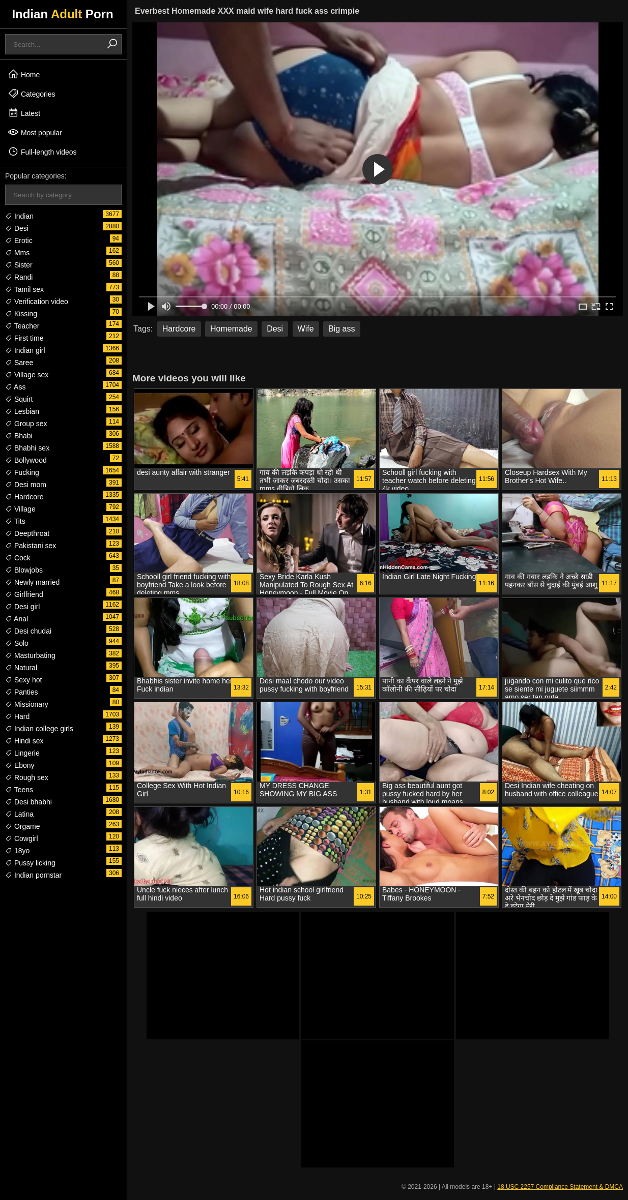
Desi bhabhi (28, 802)
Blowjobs (24, 570)
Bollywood (26, 460)
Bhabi (19, 436)
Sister (19, 265)
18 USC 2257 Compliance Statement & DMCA (560, 1186)
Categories (31, 93)
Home (24, 74)
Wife (306, 328)
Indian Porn (62, 14)
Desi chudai (28, 631)
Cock (18, 558)
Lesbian (22, 411)
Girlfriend (24, 594)
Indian (19, 216)
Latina (19, 814)
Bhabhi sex (27, 448)
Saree (19, 362)
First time (24, 338)
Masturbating (30, 655)
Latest (24, 112)
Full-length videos (42, 151)
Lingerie (22, 753)
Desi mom (25, 485)
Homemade (231, 328)
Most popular (35, 132)
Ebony (20, 765)
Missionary (26, 704)
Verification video (36, 301)
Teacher (22, 326)
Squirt (19, 399)
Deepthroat (27, 533)
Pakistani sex (30, 546)
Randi (19, 277)
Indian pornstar (33, 875)
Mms (17, 253)
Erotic (19, 240)
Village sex (26, 375)
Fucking (22, 472)
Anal (16, 619)
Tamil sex (24, 289)
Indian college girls (39, 729)
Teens (19, 790)
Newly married (32, 582)
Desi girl (22, 607)
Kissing (21, 314)
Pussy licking (30, 863)
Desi (16, 228)
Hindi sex (24, 741)
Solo (16, 643)
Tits (15, 521)
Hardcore (24, 497)
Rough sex (26, 777)
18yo (17, 851)
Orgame (22, 826)
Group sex (26, 423)
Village (20, 509)
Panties (21, 692)
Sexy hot (23, 680)
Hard (17, 716)
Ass (15, 387)
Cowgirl (21, 838)
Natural (21, 668)
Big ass (341, 328)
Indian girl (25, 350)
